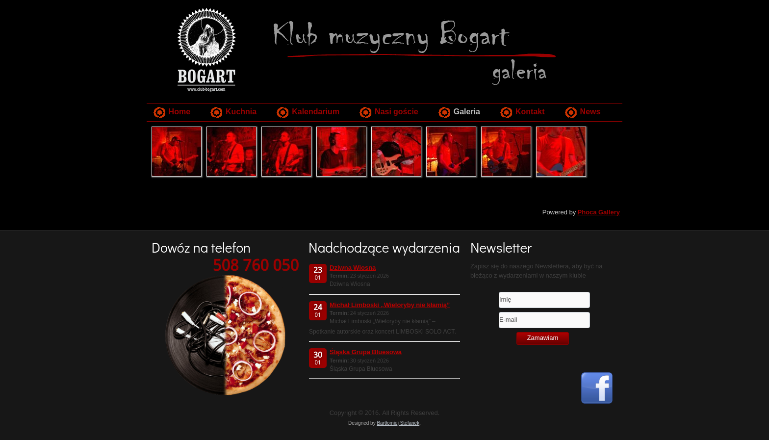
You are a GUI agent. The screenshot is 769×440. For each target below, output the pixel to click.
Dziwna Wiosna (353, 268)
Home (179, 112)
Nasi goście (396, 112)
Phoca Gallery (599, 212)
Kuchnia (241, 112)
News (590, 112)
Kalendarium (315, 112)
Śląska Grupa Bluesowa (366, 352)
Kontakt (530, 112)
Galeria (467, 112)
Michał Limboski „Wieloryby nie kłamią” (390, 305)
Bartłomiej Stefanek (398, 423)
